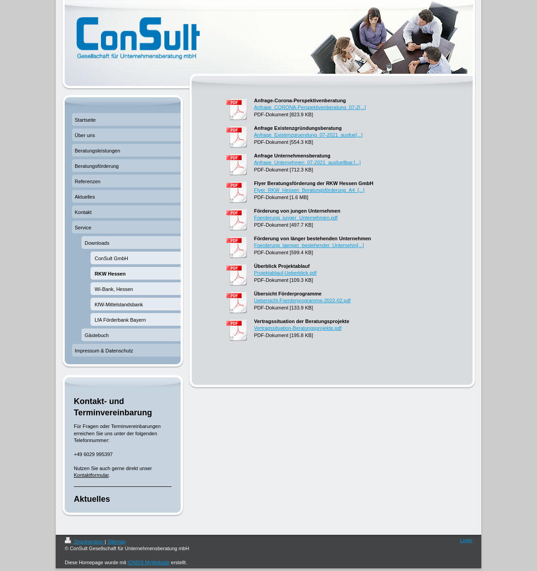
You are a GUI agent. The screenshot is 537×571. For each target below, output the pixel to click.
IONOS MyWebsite (149, 562)
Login (466, 540)
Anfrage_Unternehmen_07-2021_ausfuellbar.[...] (307, 162)
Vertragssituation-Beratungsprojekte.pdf (297, 328)
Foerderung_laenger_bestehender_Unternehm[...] (309, 245)
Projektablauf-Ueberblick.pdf (285, 273)
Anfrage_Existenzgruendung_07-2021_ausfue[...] (308, 135)
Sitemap (116, 541)
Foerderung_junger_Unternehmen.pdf (296, 217)
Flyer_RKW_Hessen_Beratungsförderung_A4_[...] (309, 190)
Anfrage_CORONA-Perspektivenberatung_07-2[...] (310, 107)
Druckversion (85, 541)
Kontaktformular (91, 475)
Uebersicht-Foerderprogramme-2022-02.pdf (302, 300)
